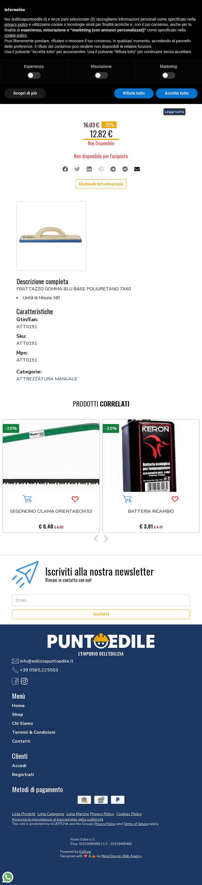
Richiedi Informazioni (101, 184)
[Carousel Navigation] (101, 539)
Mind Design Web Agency (122, 856)
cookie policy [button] (15, 35)
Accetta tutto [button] (177, 93)
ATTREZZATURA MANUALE (46, 379)
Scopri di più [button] (25, 93)
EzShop (85, 851)
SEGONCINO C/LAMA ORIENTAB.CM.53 (51, 511)
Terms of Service (136, 824)
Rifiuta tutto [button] (134, 93)
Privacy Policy (105, 824)
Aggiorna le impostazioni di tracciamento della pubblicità (57, 819)
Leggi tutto (174, 112)
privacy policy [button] (16, 24)
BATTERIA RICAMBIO (151, 511)
